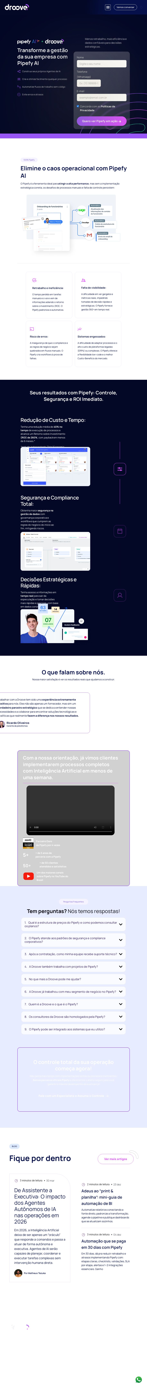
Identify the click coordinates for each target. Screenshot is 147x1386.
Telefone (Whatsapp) (84, 74)
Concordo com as (97, 108)
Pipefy (130, 1334)
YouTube (131, 1340)
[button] (108, 7)
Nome (80, 57)
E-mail (80, 91)
